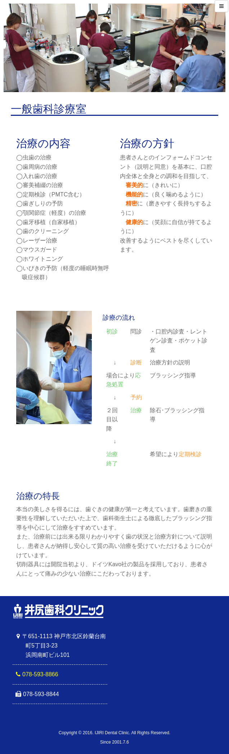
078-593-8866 (40, 674)
